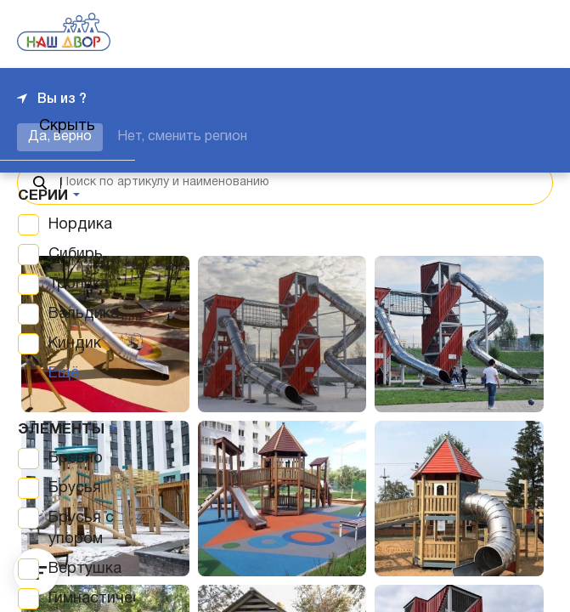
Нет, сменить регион (182, 137)
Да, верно (60, 137)
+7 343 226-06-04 (495, 34)
